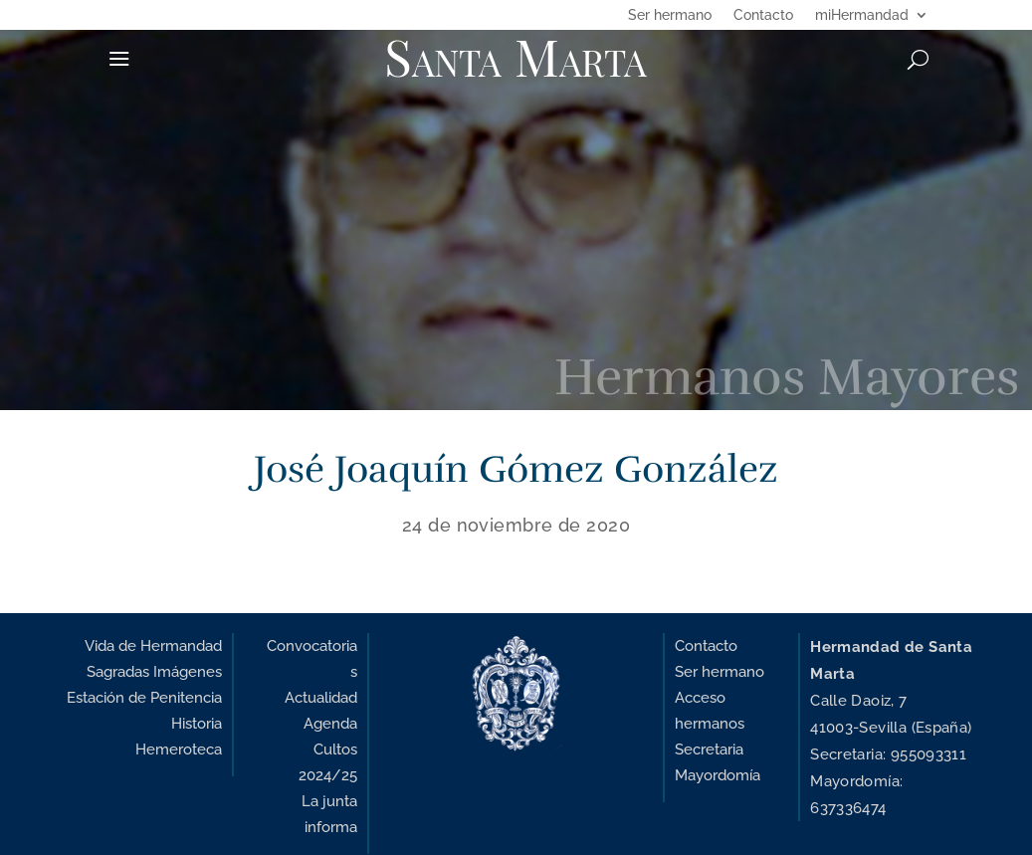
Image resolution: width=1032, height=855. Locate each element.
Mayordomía (717, 774)
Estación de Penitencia (144, 697)
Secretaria (709, 749)
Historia (196, 723)
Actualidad (321, 697)
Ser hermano (670, 15)
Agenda (330, 723)
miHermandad (862, 15)
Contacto (763, 15)
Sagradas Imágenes (154, 671)
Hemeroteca (178, 749)
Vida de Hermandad (153, 645)
